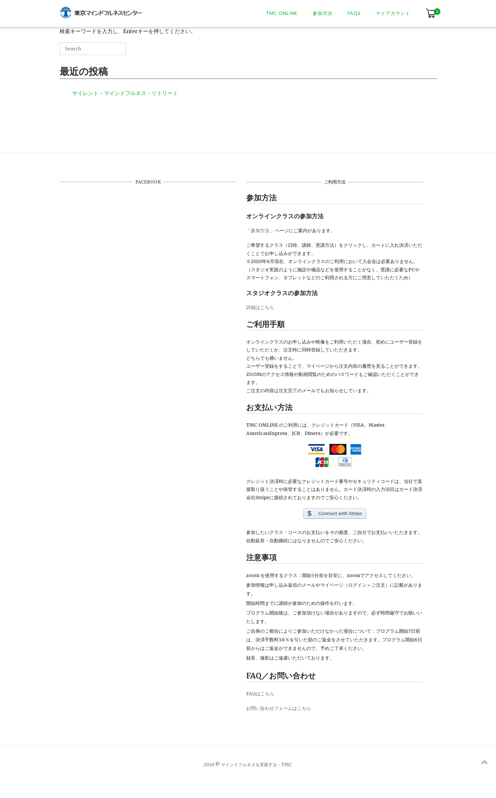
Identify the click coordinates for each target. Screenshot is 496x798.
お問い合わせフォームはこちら (278, 708)
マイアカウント (393, 13)
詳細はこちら (260, 307)
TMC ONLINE (282, 13)
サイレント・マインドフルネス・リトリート (125, 93)
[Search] (111, 51)
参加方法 (323, 13)
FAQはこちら (260, 694)
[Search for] (93, 48)
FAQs (354, 13)
